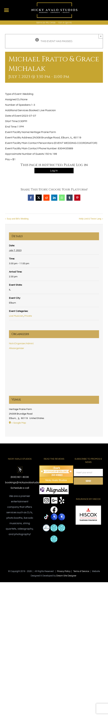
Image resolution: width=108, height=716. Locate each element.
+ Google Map (18, 423)
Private (28, 316)
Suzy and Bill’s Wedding (17, 219)
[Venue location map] (54, 375)
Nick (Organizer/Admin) (21, 343)
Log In (54, 170)
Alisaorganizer (16, 348)
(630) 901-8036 (20, 477)
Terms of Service (81, 571)
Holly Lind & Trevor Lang (90, 219)
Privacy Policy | (65, 571)
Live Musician (16, 316)
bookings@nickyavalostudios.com (25, 482)
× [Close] (101, 36)
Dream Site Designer (66, 576)
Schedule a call (20, 488)
